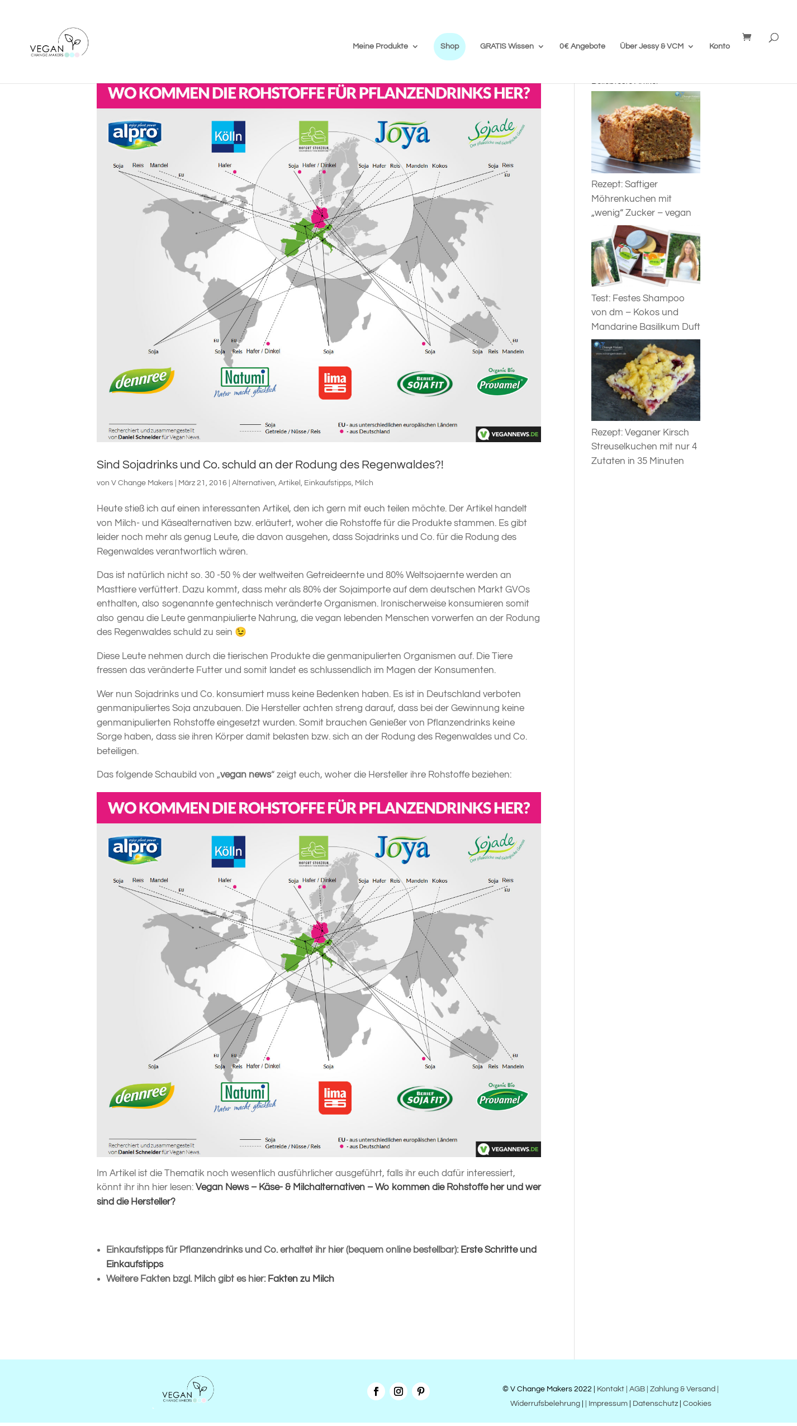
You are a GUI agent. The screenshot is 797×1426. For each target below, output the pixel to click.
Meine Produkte (380, 46)
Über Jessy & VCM (652, 46)
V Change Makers (142, 483)
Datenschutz (655, 1404)
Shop (449, 46)
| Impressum (606, 1404)
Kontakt (609, 1389)
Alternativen (253, 483)
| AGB (635, 1389)
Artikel (289, 483)
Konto (719, 46)
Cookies (697, 1404)
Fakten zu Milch (301, 1279)
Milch (364, 483)
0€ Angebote (582, 46)
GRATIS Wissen (507, 46)
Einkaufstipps (328, 483)
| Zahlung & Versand (682, 1389)
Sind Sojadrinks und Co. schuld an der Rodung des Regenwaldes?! (270, 465)
